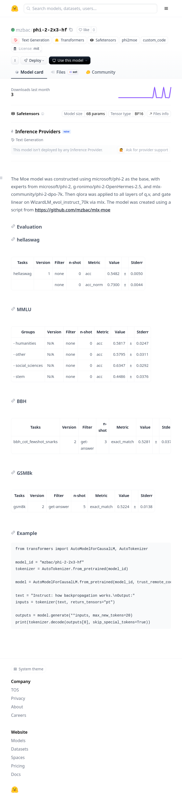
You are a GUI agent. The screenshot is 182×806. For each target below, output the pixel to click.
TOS (15, 690)
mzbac (23, 30)
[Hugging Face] (14, 789)
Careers (18, 715)
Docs (16, 774)
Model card (29, 72)
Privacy (18, 698)
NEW (66, 131)
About (17, 707)
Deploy (34, 60)
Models (18, 740)
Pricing (18, 766)
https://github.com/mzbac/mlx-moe (72, 210)
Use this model (70, 60)
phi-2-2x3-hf (50, 30)
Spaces (18, 757)
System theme (28, 668)
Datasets (19, 749)
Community (100, 72)
